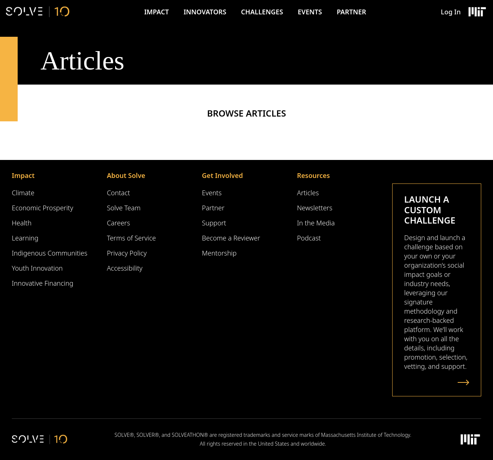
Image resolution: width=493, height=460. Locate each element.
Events (310, 11)
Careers (118, 222)
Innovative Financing (42, 283)
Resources (313, 175)
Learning (25, 237)
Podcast (309, 237)
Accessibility (124, 268)
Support (214, 222)
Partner (351, 11)
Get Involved (222, 175)
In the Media (316, 222)
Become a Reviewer (231, 237)
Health (22, 222)
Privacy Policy (126, 253)
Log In (451, 11)
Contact (118, 192)
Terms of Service (131, 237)
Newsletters (314, 207)
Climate (23, 192)
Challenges (262, 11)
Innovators (205, 11)
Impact (156, 11)
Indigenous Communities (49, 253)
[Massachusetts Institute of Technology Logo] (477, 11)
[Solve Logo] (38, 12)
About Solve (126, 175)
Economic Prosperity (42, 207)
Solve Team (124, 207)
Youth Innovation (37, 268)
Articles (308, 192)
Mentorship (219, 253)
